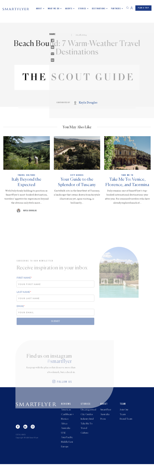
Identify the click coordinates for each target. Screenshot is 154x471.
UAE (63, 438)
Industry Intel (87, 423)
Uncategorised (88, 413)
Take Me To (86, 428)
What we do (53, 9)
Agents (68, 9)
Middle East (67, 448)
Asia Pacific (67, 443)
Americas (66, 413)
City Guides (87, 418)
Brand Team (126, 423)
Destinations (98, 9)
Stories (82, 9)
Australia (65, 433)
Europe (65, 453)
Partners (116, 9)
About (39, 9)
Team (123, 407)
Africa (64, 428)
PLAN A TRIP (143, 8)
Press (103, 423)
